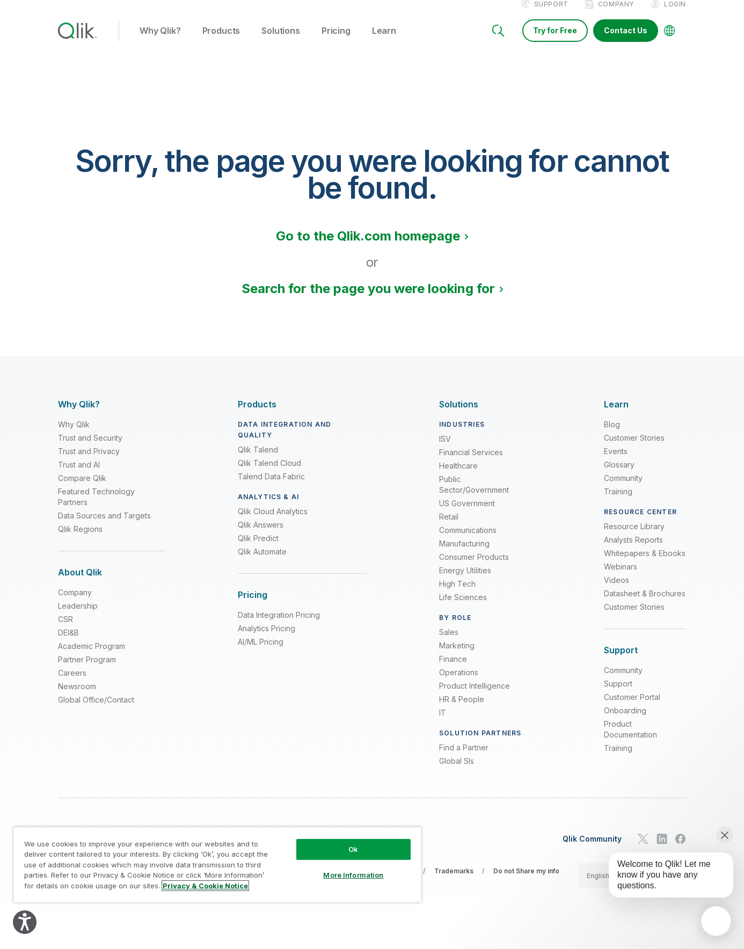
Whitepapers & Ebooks (644, 564)
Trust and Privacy (89, 462)
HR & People (461, 710)
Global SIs (456, 772)
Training (618, 502)
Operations (458, 683)
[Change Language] (669, 42)
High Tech (457, 595)
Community (623, 489)
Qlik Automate (262, 562)
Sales (448, 643)
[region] (217, 864)
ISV (445, 450)
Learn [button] (384, 42)
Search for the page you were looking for (368, 300)
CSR (65, 630)
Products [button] (221, 42)
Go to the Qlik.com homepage (368, 247)
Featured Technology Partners (96, 508)
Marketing (457, 656)
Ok (353, 849)
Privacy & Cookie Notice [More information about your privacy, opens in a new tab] (205, 885)
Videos (616, 591)
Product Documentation (630, 740)
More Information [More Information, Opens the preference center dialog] (353, 875)
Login (675, 15)
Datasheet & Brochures (644, 604)
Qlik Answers (260, 536)
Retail (448, 527)
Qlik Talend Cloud (269, 474)
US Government (467, 514)
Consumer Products (474, 568)
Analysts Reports (633, 551)
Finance (453, 670)
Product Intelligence (474, 697)
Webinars (620, 577)
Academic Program (91, 657)
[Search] (498, 42)
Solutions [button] (280, 42)
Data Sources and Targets (104, 526)
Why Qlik (74, 435)
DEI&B (68, 643)
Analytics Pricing (266, 639)
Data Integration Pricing (279, 626)
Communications (468, 541)
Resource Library (634, 537)
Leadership (78, 617)
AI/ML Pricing (260, 653)
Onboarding (625, 721)
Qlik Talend (258, 460)
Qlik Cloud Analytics (273, 522)
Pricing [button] (336, 42)
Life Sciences (463, 608)
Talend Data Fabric (271, 487)
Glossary (619, 475)
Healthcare (458, 476)
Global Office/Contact (96, 711)
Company (616, 15)
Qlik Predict (258, 549)
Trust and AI (79, 475)
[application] (716, 921)
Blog (612, 435)
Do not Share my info (526, 882)
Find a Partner (463, 758)
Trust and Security (90, 449)
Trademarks (453, 882)
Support (551, 15)
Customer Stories (634, 449)
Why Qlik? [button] (160, 42)
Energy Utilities (465, 581)
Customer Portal (632, 708)
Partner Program (87, 670)
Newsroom (77, 697)
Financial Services (471, 463)
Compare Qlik (82, 489)
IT (442, 723)
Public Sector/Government (474, 496)
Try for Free (555, 41)
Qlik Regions (80, 540)
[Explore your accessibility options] (25, 922)
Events (616, 462)
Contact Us (625, 41)
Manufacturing (464, 554)
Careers (72, 684)
